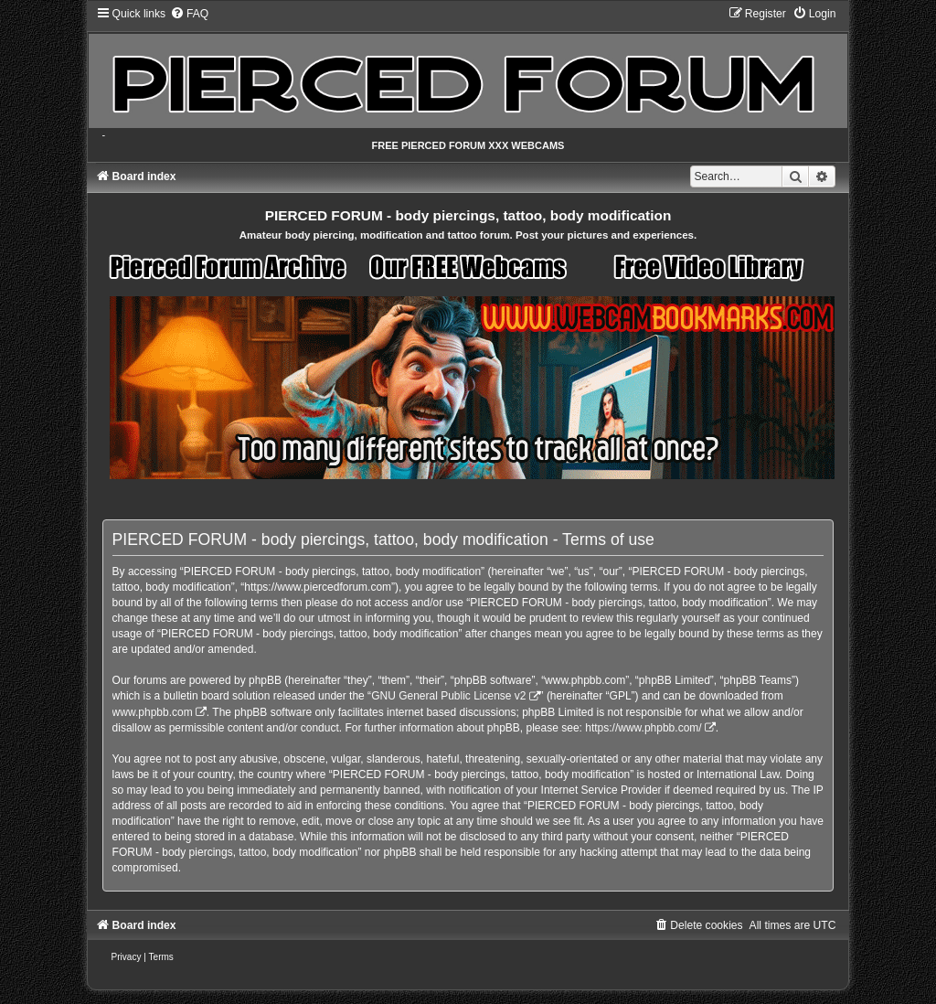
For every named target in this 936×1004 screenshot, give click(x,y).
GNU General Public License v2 (448, 695)
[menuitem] (189, 13)
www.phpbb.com (152, 712)
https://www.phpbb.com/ (643, 727)
